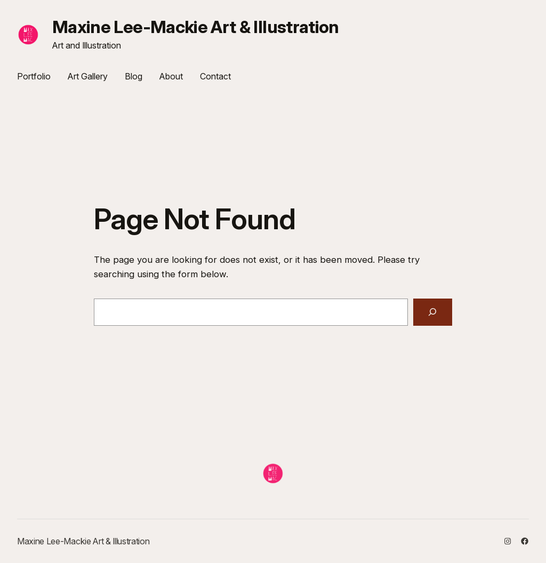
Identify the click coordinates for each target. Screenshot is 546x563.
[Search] (432, 312)
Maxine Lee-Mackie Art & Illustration (195, 27)
